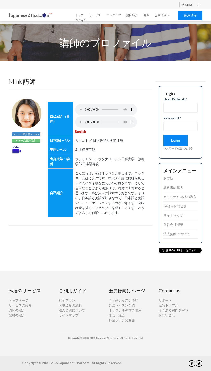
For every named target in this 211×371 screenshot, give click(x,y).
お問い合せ (167, 315)
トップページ (18, 300)
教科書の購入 (173, 187)
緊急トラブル (168, 305)
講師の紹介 (17, 310)
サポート (165, 300)
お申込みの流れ (70, 305)
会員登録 (190, 15)
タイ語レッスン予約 (123, 300)
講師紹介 (132, 15)
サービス (95, 15)
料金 (146, 15)
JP (198, 4)
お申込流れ (162, 15)
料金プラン (67, 300)
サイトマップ (173, 215)
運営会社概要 (173, 225)
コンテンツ (114, 15)
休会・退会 (117, 315)
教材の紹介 (17, 315)
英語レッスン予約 (122, 305)
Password (172, 118)
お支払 (168, 178)
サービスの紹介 (20, 305)
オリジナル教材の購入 (179, 197)
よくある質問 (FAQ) (173, 310)
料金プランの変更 (122, 320)
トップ (79, 15)
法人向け (187, 4)
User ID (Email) (175, 99)
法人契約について (176, 234)
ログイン (81, 20)
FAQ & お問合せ (175, 206)
